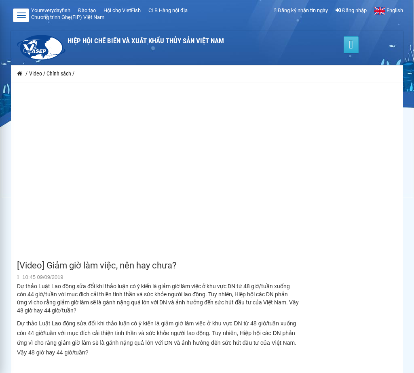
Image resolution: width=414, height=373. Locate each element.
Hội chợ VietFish (122, 10)
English (388, 10)
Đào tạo (87, 10)
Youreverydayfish (50, 10)
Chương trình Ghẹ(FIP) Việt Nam (67, 17)
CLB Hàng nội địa (168, 10)
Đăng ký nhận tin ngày (301, 10)
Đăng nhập (351, 10)
